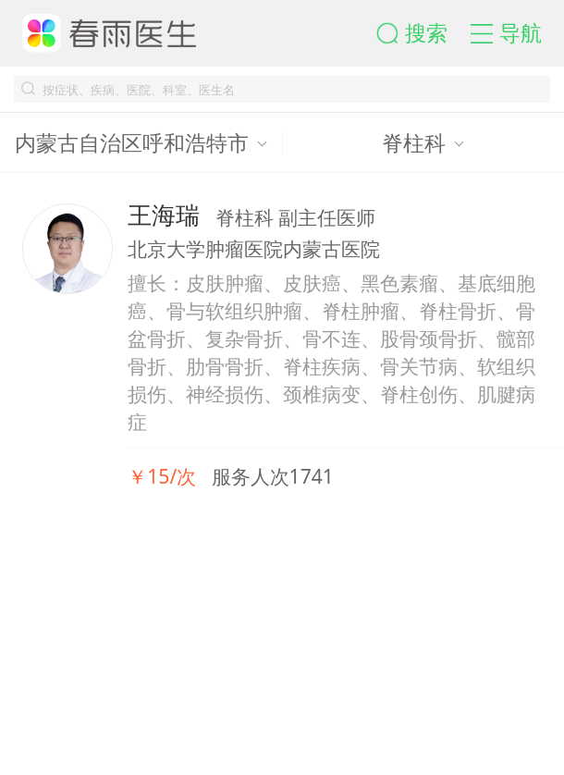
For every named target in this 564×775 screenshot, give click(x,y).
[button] (423, 33)
